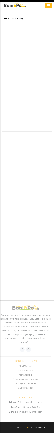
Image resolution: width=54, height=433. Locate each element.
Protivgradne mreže (25, 383)
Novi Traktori (24, 366)
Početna (9, 18)
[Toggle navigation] (48, 5)
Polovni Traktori (25, 370)
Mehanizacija (24, 375)
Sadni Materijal (24, 387)
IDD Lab (26, 427)
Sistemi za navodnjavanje (25, 379)
